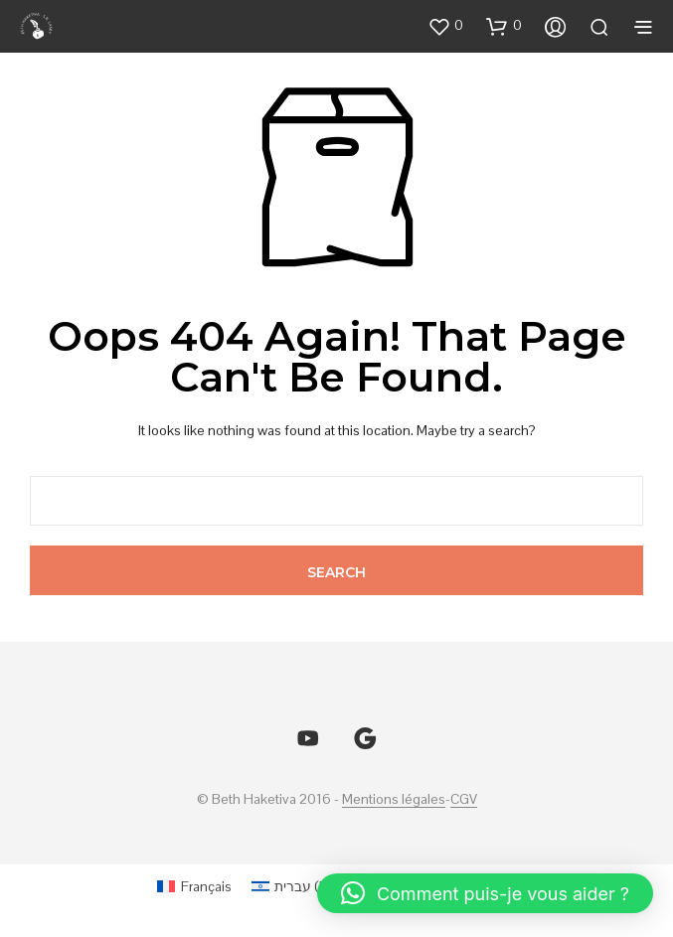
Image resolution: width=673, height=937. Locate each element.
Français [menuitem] (206, 886)
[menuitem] (194, 885)
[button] (445, 26)
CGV (463, 800)
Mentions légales (393, 800)
